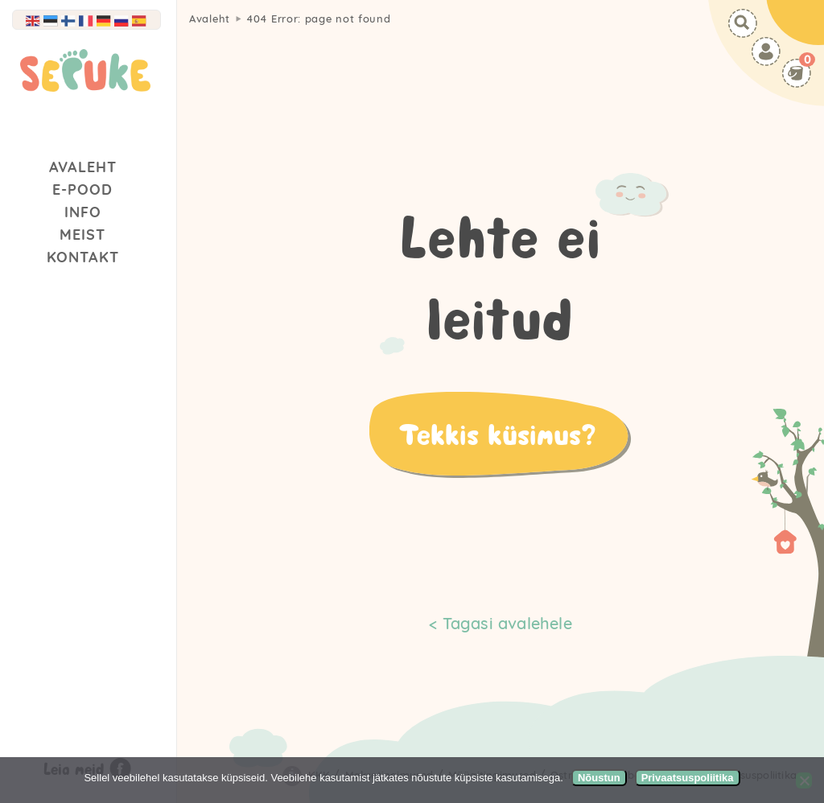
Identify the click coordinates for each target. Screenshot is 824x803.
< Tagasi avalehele (500, 623)
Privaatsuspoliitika (687, 778)
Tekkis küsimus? (497, 433)
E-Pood (82, 189)
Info (82, 212)
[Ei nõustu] (804, 780)
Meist (82, 234)
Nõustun (599, 778)
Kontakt (83, 257)
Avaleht (83, 167)
